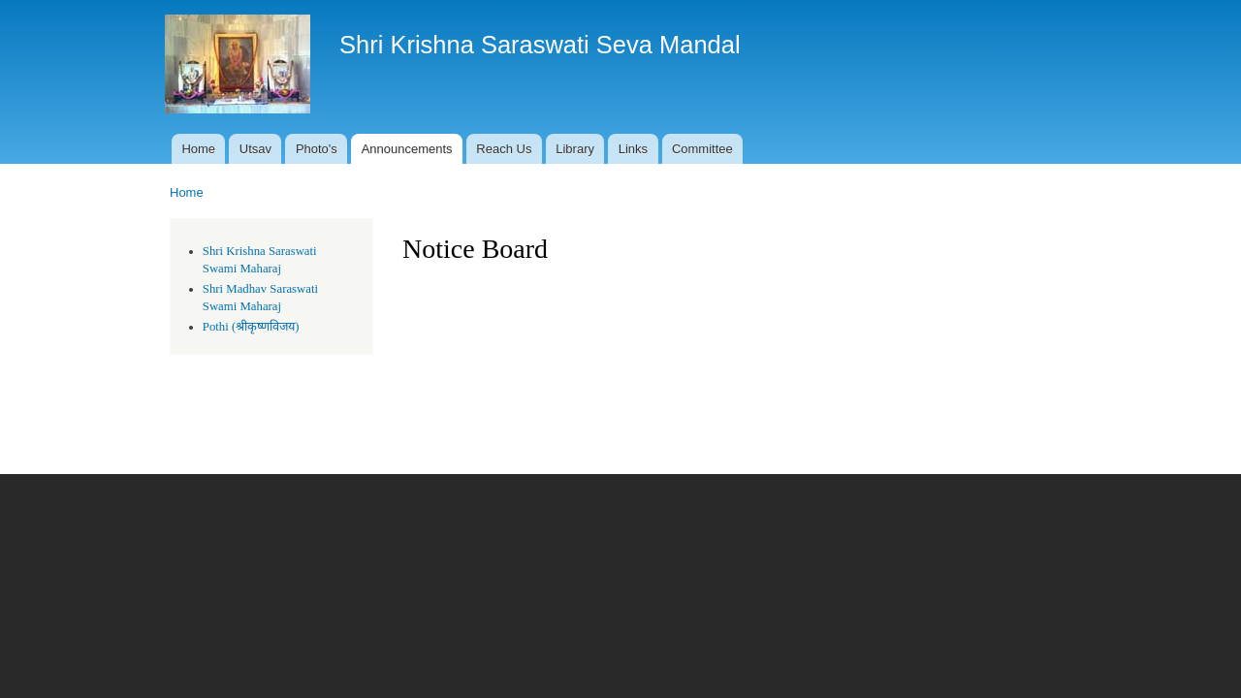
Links (633, 149)
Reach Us (503, 149)
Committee (702, 149)
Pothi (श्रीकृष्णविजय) (251, 326)
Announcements (407, 149)
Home (198, 149)
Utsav (255, 149)
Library (575, 149)
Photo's (316, 149)
